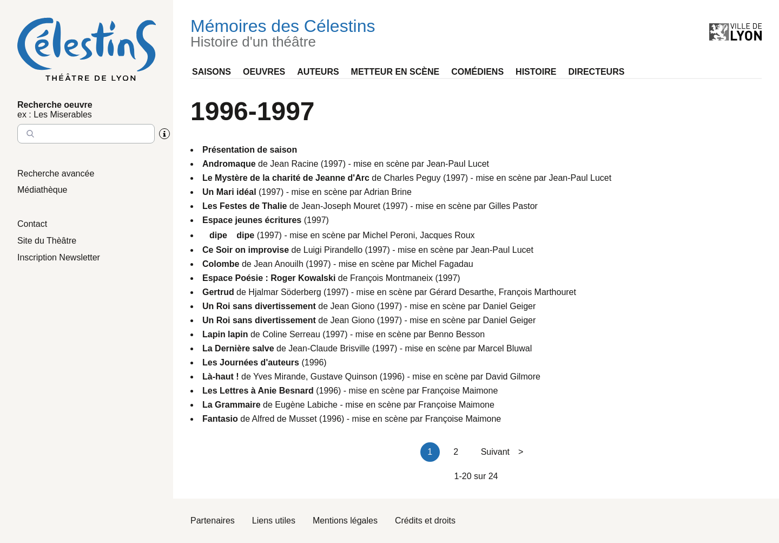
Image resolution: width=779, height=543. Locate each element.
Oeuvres (264, 71)
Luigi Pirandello (332, 249)
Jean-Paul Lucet (457, 163)
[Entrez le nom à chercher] (86, 133)
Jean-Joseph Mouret (340, 206)
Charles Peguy (412, 177)
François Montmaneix (391, 278)
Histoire (536, 71)
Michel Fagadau (442, 264)
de (236, 163)
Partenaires (212, 520)
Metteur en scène (395, 71)
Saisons (211, 71)
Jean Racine (294, 163)
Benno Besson (456, 334)
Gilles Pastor (513, 206)
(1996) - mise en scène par (312, 390)
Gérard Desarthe (462, 292)
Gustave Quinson (344, 376)
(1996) (264, 362)
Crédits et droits (425, 520)
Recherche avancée (55, 173)
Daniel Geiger (509, 306)
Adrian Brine (388, 192)
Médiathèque (42, 189)
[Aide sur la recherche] (164, 133)
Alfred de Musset (284, 418)
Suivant (502, 451)
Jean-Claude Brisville (328, 348)
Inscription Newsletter (58, 257)
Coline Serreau (291, 334)
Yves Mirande (279, 376)
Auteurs (318, 71)
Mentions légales (345, 520)
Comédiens (477, 71)
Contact (32, 223)
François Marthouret (537, 292)
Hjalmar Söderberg (284, 292)
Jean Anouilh (278, 264)
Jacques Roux (447, 235)
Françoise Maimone (460, 390)
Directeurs (596, 71)
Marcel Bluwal (505, 348)
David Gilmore (513, 376)
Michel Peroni (388, 235)
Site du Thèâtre (46, 240)
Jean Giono (353, 306)
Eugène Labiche (306, 404)
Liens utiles (273, 520)
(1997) (265, 220)
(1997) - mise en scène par (283, 192)
